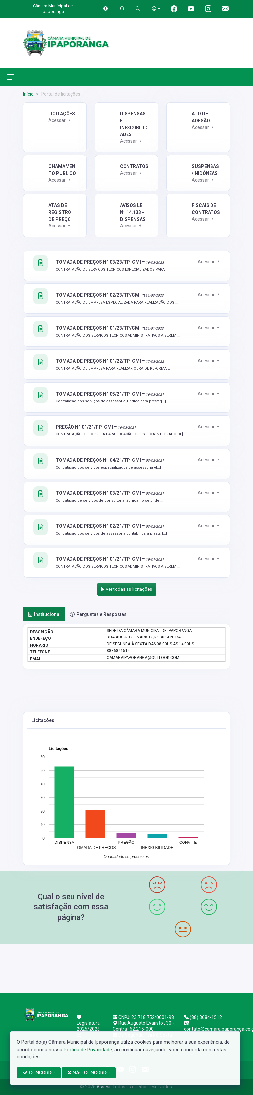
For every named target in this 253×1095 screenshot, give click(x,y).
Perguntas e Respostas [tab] (98, 614)
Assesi (103, 1086)
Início (28, 94)
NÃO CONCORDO (89, 1073)
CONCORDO (39, 1073)
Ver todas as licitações (126, 589)
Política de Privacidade (88, 1049)
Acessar (59, 120)
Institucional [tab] (44, 614)
